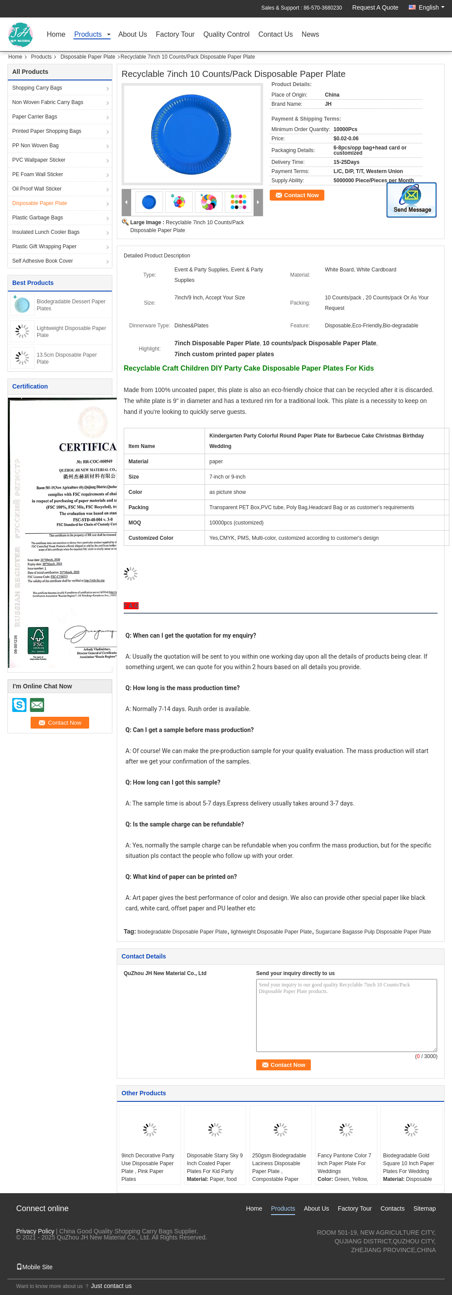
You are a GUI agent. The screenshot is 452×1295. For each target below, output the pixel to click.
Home (56, 34)
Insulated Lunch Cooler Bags (46, 232)
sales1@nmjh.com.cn (406, 1258)
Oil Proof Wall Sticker (37, 189)
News (310, 34)
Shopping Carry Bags (37, 88)
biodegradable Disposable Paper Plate (182, 932)
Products (88, 34)
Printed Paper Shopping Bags (46, 131)
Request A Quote (375, 7)
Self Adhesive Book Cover (42, 261)
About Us (132, 34)
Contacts (392, 1208)
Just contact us (111, 1285)
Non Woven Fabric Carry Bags (47, 102)
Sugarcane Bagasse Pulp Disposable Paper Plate (373, 932)
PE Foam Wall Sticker (37, 174)
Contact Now (301, 195)
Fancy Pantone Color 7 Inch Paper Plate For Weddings (345, 1163)
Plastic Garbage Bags (37, 218)
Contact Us (275, 34)
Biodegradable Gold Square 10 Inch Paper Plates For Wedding (408, 1163)
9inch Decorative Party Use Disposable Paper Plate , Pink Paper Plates (148, 1167)
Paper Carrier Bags (34, 117)
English (432, 7)
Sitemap (425, 1208)
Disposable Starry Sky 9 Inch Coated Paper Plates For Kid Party (215, 1163)
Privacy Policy (35, 1231)
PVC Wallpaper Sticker (39, 160)
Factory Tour (175, 34)
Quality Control (226, 34)
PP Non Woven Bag (35, 145)
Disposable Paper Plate (87, 57)
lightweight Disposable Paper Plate (271, 932)
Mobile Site (34, 1267)
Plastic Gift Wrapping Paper (44, 246)
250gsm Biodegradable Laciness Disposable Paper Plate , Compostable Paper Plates (279, 1171)
